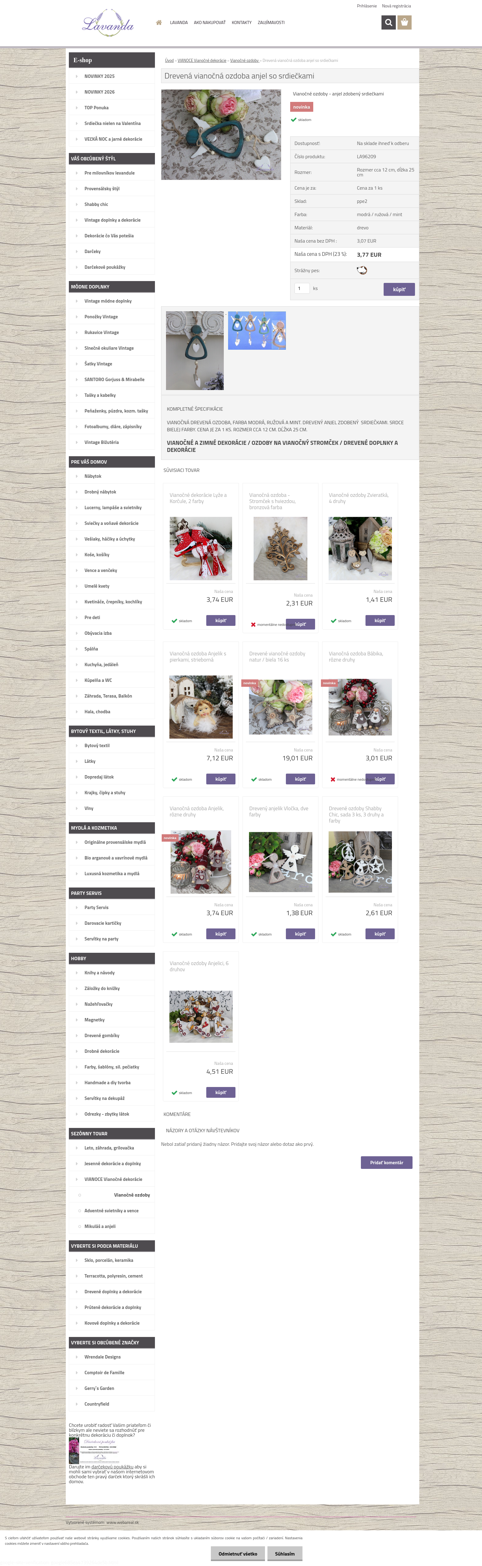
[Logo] (108, 22)
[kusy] (302, 288)
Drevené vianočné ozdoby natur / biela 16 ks (277, 656)
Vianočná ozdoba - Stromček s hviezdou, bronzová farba (272, 501)
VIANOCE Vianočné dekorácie (202, 60)
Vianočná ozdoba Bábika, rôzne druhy (356, 656)
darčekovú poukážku (113, 1466)
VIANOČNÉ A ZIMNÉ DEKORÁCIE (207, 442)
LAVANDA (179, 22)
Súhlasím (285, 1553)
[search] (388, 22)
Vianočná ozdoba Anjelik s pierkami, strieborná (198, 656)
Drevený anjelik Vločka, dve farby (278, 811)
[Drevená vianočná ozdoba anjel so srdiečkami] (221, 92)
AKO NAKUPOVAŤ (210, 22)
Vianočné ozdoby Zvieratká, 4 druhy (359, 498)
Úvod (169, 60)
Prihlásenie (367, 5)
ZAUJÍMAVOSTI (271, 22)
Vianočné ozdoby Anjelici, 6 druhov (199, 966)
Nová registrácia (396, 5)
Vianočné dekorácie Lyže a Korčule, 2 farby (198, 498)
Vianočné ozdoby (244, 60)
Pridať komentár (386, 1162)
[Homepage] (159, 22)
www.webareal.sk (123, 1522)
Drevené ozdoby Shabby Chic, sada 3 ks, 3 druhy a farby (356, 814)
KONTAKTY (241, 22)
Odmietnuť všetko (238, 1553)
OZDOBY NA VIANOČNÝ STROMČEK (295, 442)
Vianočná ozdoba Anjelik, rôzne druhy (197, 811)
